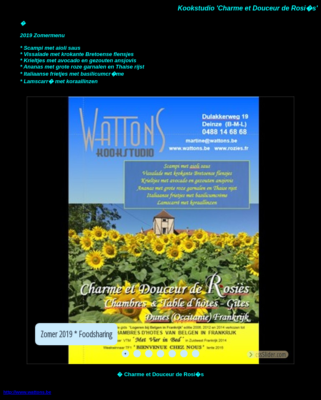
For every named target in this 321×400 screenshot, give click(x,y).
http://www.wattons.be (27, 392)
